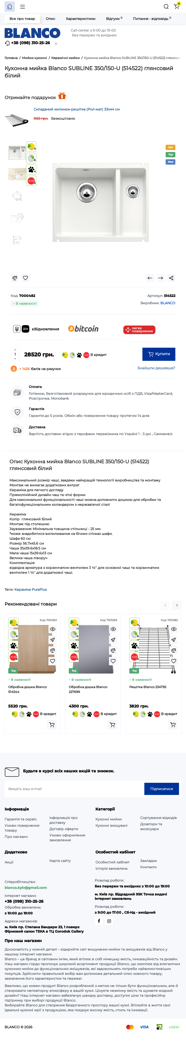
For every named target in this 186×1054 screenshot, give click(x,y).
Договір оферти (63, 829)
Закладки (148, 861)
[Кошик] (176, 6)
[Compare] (15, 278)
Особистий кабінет (112, 862)
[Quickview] (52, 629)
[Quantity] (15, 354)
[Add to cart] (52, 725)
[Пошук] (166, 6)
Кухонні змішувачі (111, 825)
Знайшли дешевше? (156, 368)
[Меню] (22, 6)
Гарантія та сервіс (21, 819)
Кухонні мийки (108, 819)
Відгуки (114, 18)
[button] (165, 605)
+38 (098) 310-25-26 (27, 43)
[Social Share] (171, 278)
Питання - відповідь (152, 18)
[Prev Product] (150, 278)
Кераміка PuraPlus (30, 589)
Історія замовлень (111, 868)
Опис (50, 19)
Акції (9, 862)
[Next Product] (160, 278)
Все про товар (22, 19)
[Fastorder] (52, 640)
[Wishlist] (25, 278)
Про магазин (16, 837)
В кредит (84, 355)
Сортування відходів (158, 818)
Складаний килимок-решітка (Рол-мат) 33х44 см (77, 109)
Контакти (148, 867)
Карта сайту (60, 861)
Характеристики (80, 19)
